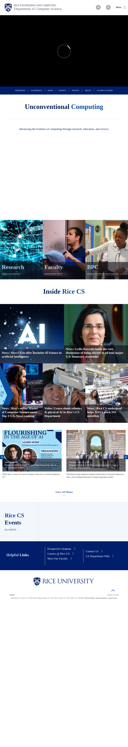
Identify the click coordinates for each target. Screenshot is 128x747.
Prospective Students (59, 548)
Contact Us (92, 551)
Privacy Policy (90, 598)
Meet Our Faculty (57, 558)
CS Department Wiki (98, 556)
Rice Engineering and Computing (35, 5)
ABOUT (88, 90)
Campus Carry (112, 598)
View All (64, 492)
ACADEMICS (36, 90)
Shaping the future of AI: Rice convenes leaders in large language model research (93, 466)
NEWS (50, 90)
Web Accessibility (101, 598)
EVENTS (62, 90)
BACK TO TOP (113, 595)
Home (11, 595)
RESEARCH (20, 90)
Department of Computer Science (38, 9)
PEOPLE (75, 90)
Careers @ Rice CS (58, 553)
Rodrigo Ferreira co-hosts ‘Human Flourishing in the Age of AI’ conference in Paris (30, 466)
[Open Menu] (119, 7)
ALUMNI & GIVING (105, 90)
